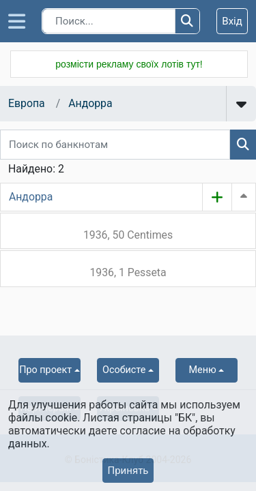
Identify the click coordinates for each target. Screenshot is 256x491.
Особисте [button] (123, 370)
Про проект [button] (45, 370)
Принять (127, 470)
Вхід (232, 21)
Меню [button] (202, 370)
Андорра (90, 103)
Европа (26, 103)
